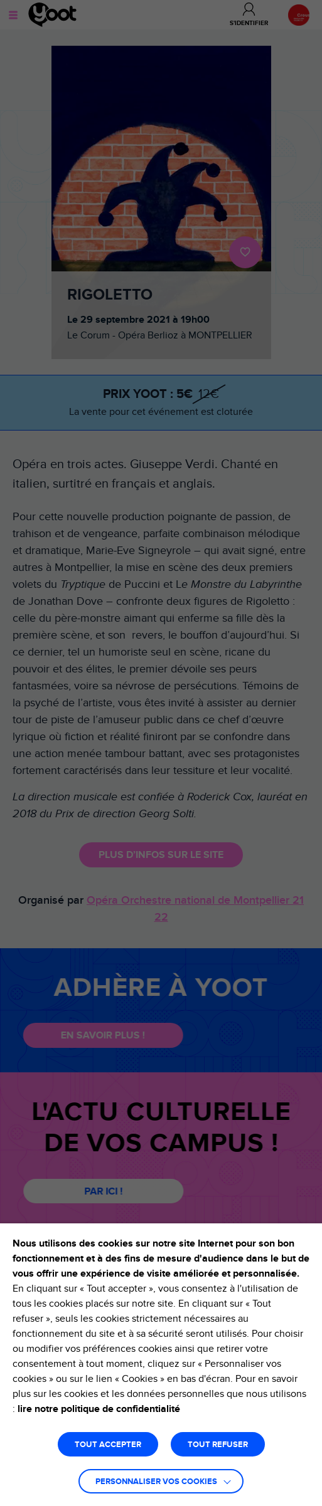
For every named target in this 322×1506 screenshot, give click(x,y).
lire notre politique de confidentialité (99, 1409)
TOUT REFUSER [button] (218, 1445)
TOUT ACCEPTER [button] (108, 1445)
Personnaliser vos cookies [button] (156, 1482)
